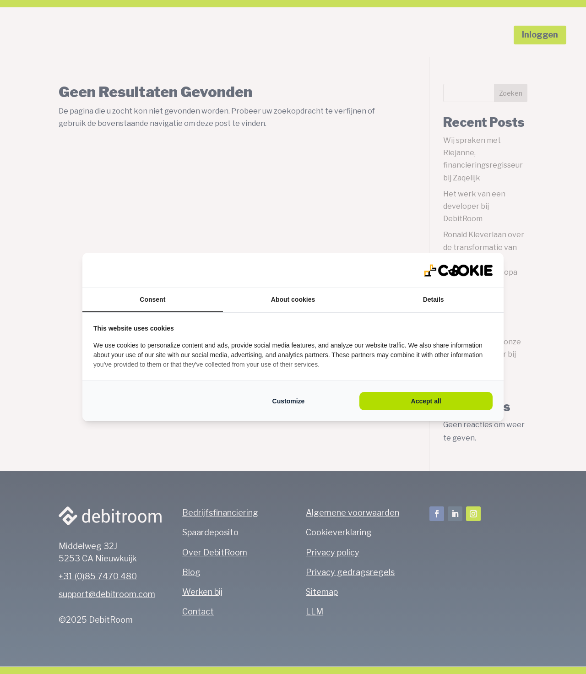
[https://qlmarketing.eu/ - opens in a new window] (458, 270)
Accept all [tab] (426, 401)
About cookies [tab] (293, 299)
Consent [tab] (152, 299)
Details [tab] (433, 299)
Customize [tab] (288, 401)
